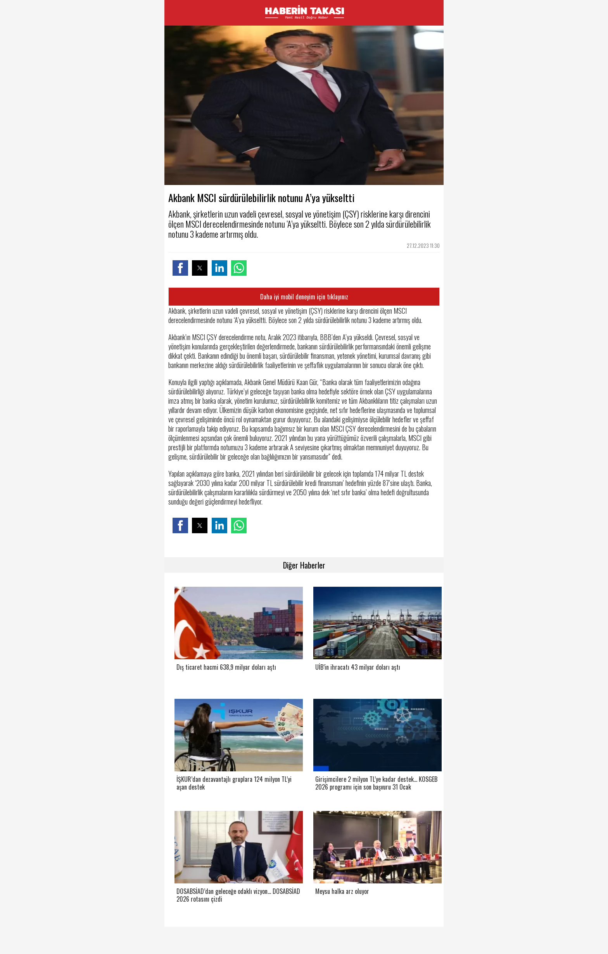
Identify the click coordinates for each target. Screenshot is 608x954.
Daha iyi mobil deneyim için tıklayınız (304, 296)
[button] (180, 268)
